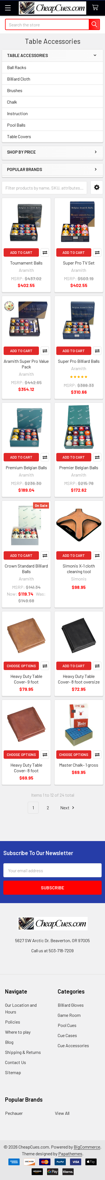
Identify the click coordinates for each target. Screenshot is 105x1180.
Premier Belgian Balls (78, 467)
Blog (9, 1042)
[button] (96, 187)
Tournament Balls (26, 262)
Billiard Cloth (18, 78)
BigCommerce (87, 1146)
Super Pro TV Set (79, 262)
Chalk (12, 101)
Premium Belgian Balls (26, 467)
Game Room (69, 1015)
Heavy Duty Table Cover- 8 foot (26, 767)
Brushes (14, 90)
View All (62, 1113)
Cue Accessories (73, 1045)
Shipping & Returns (23, 1052)
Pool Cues (67, 1025)
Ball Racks (16, 67)
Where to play (18, 1032)
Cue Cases (67, 1035)
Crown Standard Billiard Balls (26, 568)
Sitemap (13, 1072)
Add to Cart (21, 252)
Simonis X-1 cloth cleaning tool (79, 568)
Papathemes (70, 1153)
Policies (12, 1021)
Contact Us (15, 1062)
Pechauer (14, 1113)
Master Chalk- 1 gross (78, 764)
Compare (45, 252)
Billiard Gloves (71, 1005)
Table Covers (19, 136)
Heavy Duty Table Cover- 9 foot (26, 678)
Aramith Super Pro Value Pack (26, 363)
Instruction (17, 113)
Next (68, 808)
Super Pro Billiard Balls (79, 361)
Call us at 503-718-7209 (52, 950)
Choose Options (21, 666)
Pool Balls (16, 124)
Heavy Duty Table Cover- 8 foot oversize (79, 678)
